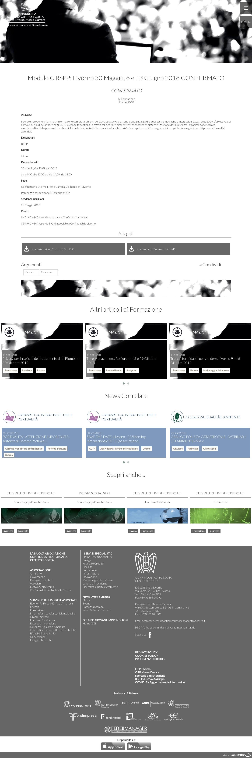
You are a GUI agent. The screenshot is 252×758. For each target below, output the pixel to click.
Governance (37, 576)
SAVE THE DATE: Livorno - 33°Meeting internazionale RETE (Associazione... (116, 437)
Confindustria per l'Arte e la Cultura (50, 590)
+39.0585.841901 (151, 614)
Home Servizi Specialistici (98, 556)
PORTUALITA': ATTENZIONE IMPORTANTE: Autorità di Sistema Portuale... (36, 437)
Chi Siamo (36, 573)
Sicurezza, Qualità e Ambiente (47, 626)
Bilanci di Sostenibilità (42, 633)
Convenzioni (37, 636)
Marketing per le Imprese (98, 580)
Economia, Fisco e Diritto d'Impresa (51, 603)
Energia (34, 606)
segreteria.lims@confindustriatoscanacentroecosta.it (173, 620)
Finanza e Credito (93, 563)
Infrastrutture (91, 573)
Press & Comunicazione (97, 610)
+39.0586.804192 (151, 597)
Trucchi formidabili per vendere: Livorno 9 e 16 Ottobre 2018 (205, 359)
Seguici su (144, 634)
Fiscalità (87, 566)
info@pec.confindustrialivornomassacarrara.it (168, 627)
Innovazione (90, 576)
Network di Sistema (42, 586)
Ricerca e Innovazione (43, 623)
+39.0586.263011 (150, 594)
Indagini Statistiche (41, 640)
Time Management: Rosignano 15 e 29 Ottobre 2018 (121, 359)
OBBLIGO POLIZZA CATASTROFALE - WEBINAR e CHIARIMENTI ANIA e (208, 437)
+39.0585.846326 (150, 610)
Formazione (37, 610)
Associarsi (36, 583)
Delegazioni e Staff (41, 580)
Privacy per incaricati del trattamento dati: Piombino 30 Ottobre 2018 (40, 359)
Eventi (86, 603)
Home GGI (89, 623)
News (86, 600)
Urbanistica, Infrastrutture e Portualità (52, 630)
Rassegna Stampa (93, 606)
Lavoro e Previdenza (42, 620)
